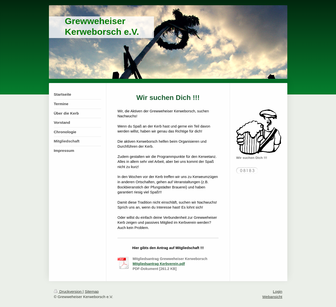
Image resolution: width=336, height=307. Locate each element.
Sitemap (92, 291)
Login (277, 291)
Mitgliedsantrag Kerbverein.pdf (159, 264)
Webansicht (272, 297)
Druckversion (68, 291)
